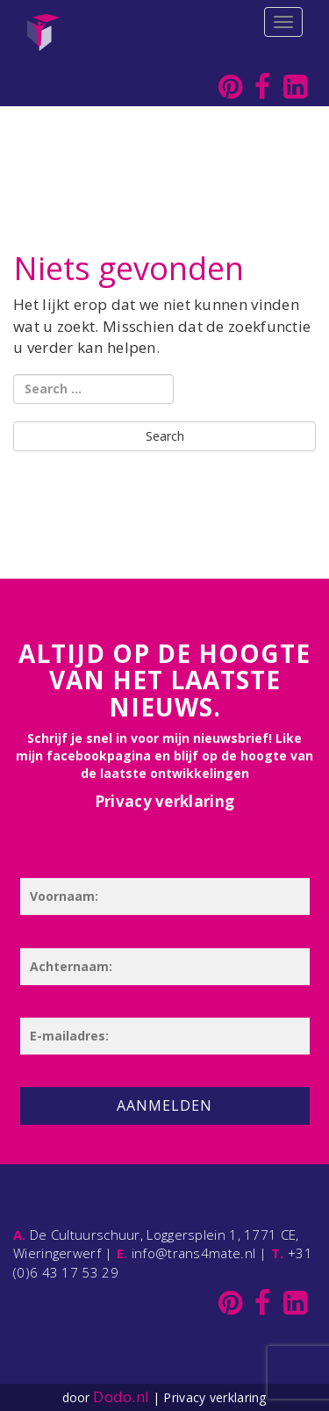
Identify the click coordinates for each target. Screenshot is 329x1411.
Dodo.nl (121, 1396)
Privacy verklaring (164, 801)
